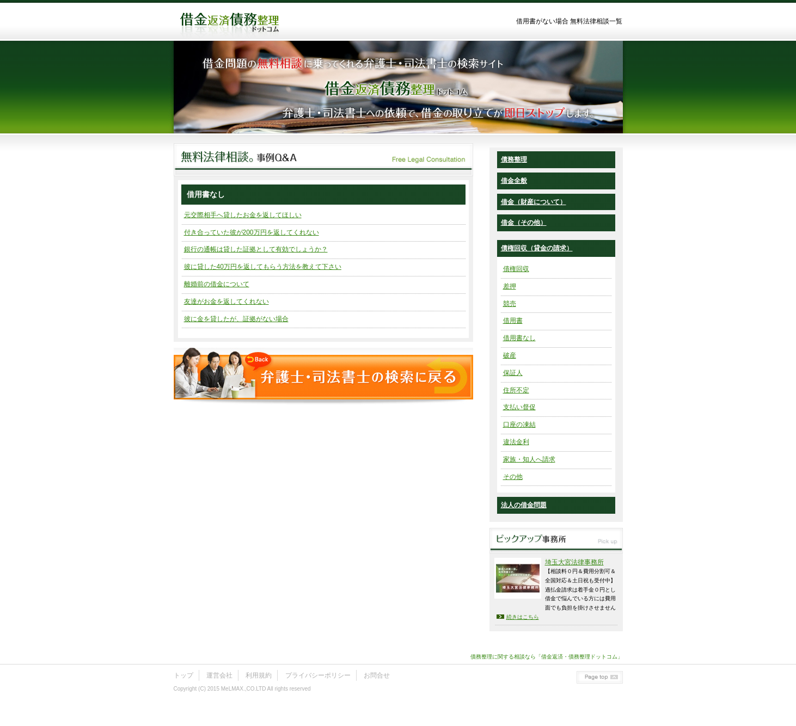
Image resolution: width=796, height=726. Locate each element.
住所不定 (516, 390)
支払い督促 (519, 407)
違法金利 (516, 442)
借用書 (513, 320)
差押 (509, 286)
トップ (183, 675)
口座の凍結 (519, 424)
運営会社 (219, 675)
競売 (509, 303)
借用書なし (519, 338)
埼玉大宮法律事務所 (574, 562)
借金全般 (514, 180)
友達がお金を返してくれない (226, 301)
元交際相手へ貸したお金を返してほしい (243, 215)
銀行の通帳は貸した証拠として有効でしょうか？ (256, 249)
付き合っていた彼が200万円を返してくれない (251, 232)
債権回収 (516, 269)
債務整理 (514, 159)
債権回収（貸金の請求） (537, 248)
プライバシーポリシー (318, 675)
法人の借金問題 (524, 505)
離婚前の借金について (216, 284)
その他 (513, 477)
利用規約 (259, 675)
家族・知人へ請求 (529, 459)
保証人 (513, 373)
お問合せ (377, 675)
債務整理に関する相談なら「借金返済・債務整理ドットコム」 (546, 657)
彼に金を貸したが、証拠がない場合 (236, 319)
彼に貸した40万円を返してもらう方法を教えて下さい (262, 266)
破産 (509, 355)
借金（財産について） (533, 202)
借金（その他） (524, 222)
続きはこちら (522, 617)
